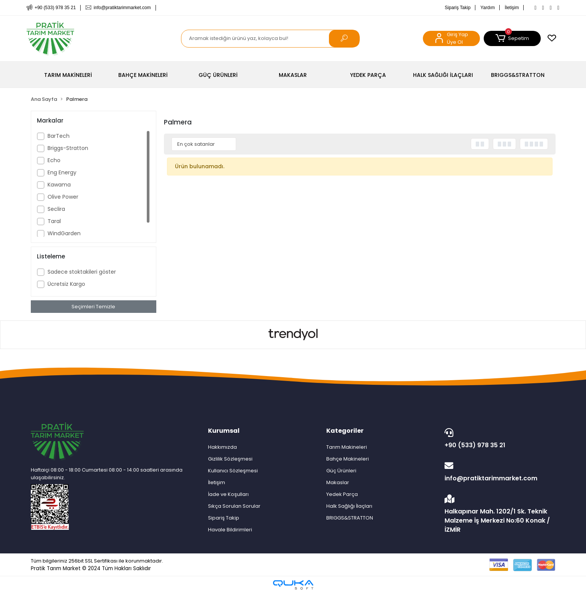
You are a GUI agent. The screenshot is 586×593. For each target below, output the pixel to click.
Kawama (59, 184)
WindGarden (64, 233)
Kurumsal (224, 430)
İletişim (512, 7)
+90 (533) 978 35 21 (498, 439)
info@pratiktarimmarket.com (498, 472)
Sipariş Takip (458, 7)
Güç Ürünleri (341, 470)
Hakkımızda (222, 447)
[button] (512, 38)
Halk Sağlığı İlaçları (349, 506)
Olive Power (63, 197)
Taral (54, 221)
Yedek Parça (342, 494)
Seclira (56, 209)
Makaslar (337, 482)
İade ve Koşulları (228, 494)
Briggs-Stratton (68, 148)
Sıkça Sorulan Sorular (234, 506)
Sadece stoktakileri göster (82, 272)
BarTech (59, 136)
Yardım (487, 7)
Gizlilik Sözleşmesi (230, 458)
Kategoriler (345, 430)
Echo (54, 160)
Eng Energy (62, 172)
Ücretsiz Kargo (66, 284)
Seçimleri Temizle (93, 306)
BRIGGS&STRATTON (349, 517)
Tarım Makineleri (346, 447)
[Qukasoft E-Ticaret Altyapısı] (293, 585)
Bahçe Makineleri (347, 458)
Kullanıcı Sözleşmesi (233, 470)
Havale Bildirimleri (230, 529)
